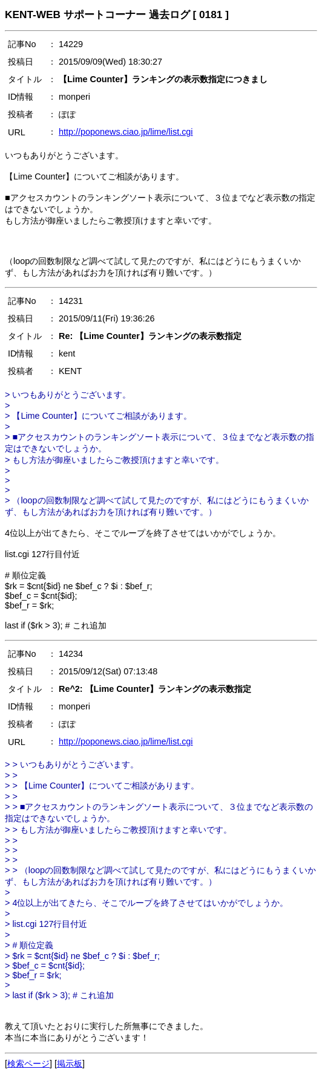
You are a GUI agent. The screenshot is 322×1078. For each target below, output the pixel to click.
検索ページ (28, 1063)
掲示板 (69, 1063)
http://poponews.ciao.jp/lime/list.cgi (126, 132)
